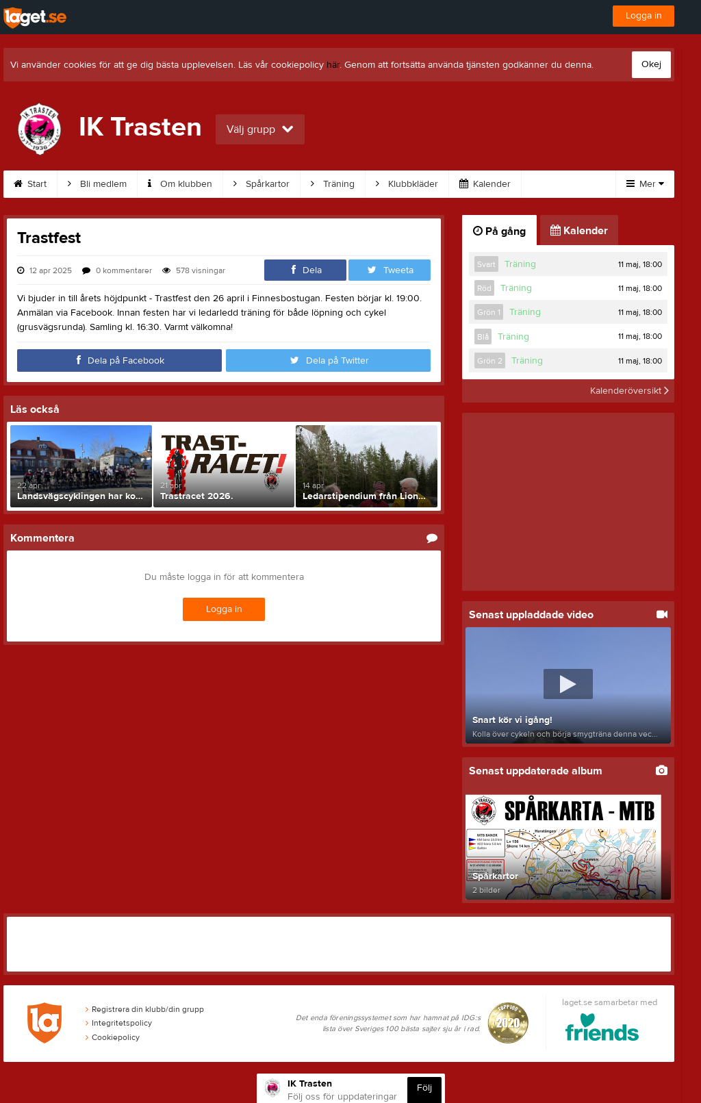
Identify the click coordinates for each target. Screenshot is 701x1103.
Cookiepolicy (113, 1037)
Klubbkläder (407, 184)
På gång (499, 231)
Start (30, 184)
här (333, 65)
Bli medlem (97, 184)
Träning (333, 184)
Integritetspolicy (119, 1022)
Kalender (485, 184)
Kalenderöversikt (629, 391)
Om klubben (180, 184)
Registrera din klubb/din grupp (145, 1009)
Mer (645, 184)
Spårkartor (261, 184)
